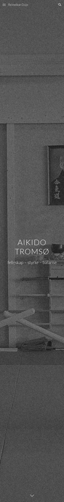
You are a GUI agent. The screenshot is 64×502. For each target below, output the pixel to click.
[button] (4, 4)
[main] (32, 246)
